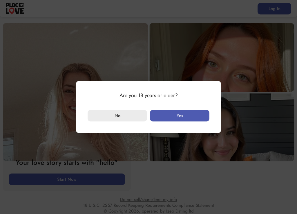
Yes (180, 115)
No (117, 115)
